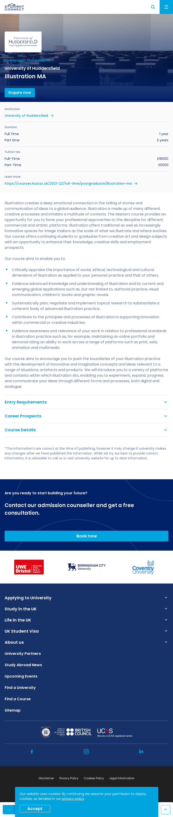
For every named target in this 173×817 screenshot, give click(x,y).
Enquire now (19, 92)
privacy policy (73, 798)
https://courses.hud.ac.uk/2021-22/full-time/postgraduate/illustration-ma (68, 183)
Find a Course (38, 60)
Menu (166, 7)
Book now (86, 536)
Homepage (14, 60)
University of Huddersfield (26, 116)
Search (153, 7)
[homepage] (14, 6)
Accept (34, 808)
